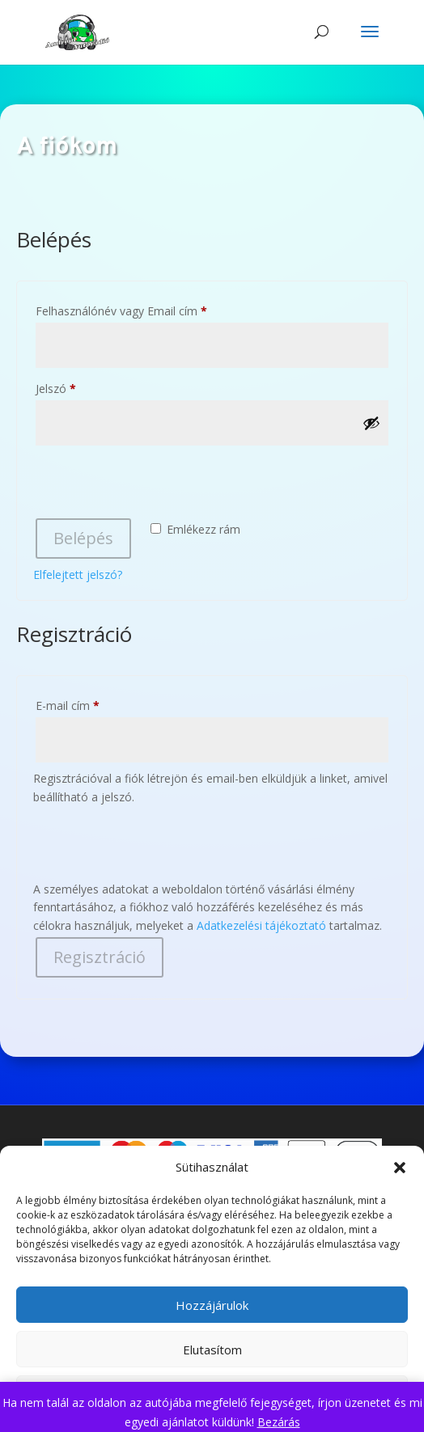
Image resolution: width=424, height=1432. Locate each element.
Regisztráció (99, 957)
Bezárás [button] (278, 1422)
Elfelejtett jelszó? (77, 574)
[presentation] (156, 484)
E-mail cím (90, 704)
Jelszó (78, 387)
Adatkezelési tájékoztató (261, 925)
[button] (400, 1168)
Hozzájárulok (212, 1305)
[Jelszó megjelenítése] (371, 423)
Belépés (83, 538)
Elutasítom (212, 1349)
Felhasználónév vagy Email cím (144, 309)
